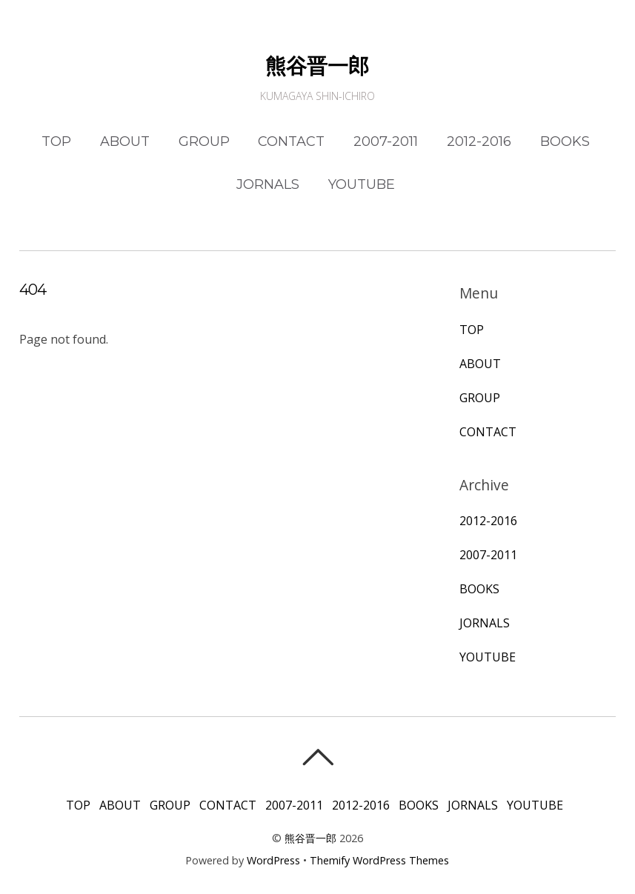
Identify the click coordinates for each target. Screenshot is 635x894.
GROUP (204, 141)
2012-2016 (479, 141)
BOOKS (565, 141)
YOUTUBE (361, 184)
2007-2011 (385, 141)
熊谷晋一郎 (310, 838)
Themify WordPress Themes (379, 860)
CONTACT (291, 141)
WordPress (273, 860)
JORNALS (267, 184)
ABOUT (125, 141)
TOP (56, 141)
